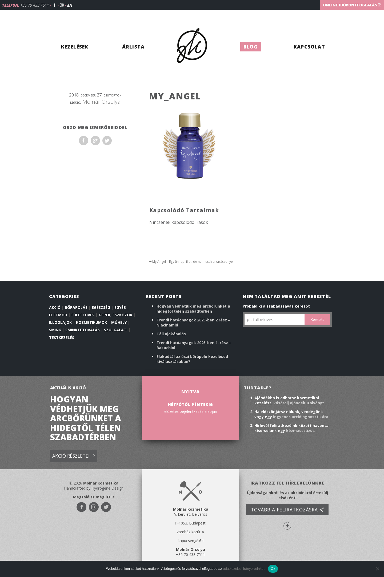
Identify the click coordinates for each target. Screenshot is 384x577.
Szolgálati (115, 329)
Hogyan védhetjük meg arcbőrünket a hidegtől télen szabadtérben (193, 309)
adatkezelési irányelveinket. (244, 569)
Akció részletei (73, 456)
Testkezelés (61, 337)
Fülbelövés (82, 314)
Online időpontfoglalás (352, 4)
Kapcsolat (309, 46)
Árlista (133, 46)
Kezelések (75, 46)
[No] (377, 568)
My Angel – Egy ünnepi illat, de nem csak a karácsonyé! (191, 261)
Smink (55, 329)
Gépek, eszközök (115, 314)
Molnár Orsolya (101, 101)
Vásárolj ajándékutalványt (298, 402)
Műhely (119, 322)
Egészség (101, 307)
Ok (273, 569)
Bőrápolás (76, 307)
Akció (55, 307)
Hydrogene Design (107, 488)
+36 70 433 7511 (34, 5)
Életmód (58, 314)
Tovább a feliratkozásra (287, 509)
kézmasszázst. (300, 430)
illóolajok (60, 322)
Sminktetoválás (82, 329)
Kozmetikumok (91, 322)
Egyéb (120, 307)
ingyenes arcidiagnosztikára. (301, 416)
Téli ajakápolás (171, 333)
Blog (250, 46)
